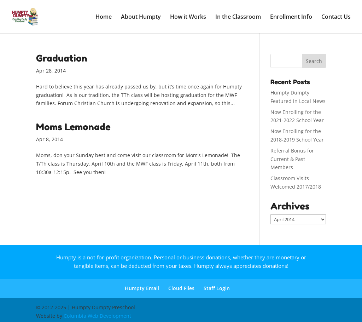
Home (103, 17)
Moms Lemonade (73, 126)
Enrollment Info (291, 17)
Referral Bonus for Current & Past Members (292, 159)
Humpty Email (142, 288)
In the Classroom (238, 17)
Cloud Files (181, 288)
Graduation (61, 58)
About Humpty (141, 17)
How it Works (188, 17)
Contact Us (336, 17)
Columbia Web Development (97, 315)
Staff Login (217, 288)
